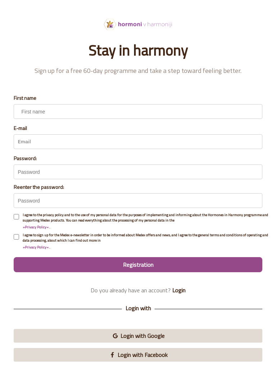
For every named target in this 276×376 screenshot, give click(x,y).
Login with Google (138, 335)
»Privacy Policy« (36, 227)
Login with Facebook (138, 355)
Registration (138, 264)
